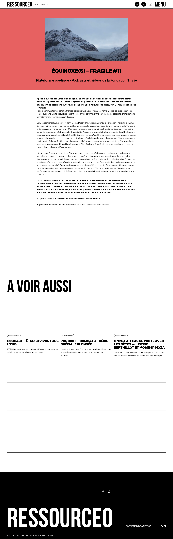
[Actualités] (86, 389)
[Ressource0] (19, 4)
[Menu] (160, 4)
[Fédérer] (86, 431)
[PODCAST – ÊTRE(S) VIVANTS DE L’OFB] (33, 326)
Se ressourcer (41, 4)
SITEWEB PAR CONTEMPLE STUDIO (40, 536)
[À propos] (86, 445)
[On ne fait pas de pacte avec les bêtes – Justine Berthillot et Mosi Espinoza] (140, 326)
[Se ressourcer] (86, 417)
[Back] (143, 4)
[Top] (155, 490)
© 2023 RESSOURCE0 (15, 536)
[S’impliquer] (86, 403)
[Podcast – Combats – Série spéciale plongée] (86, 326)
